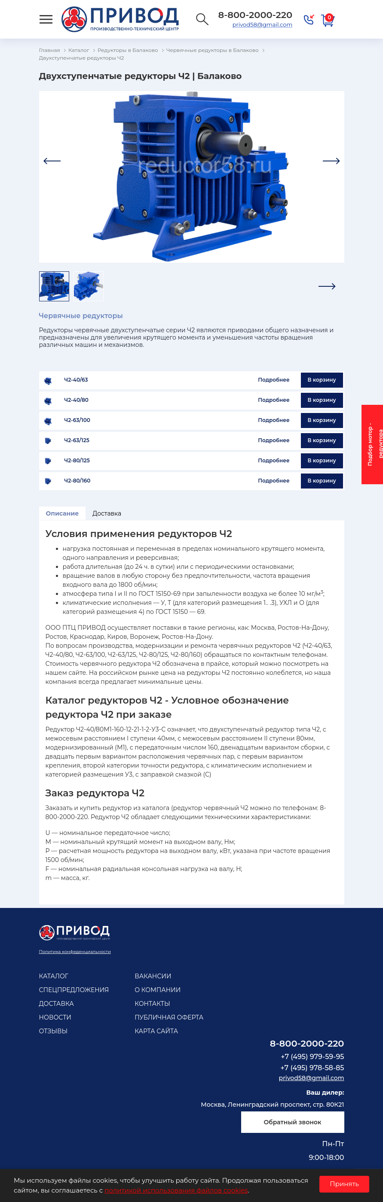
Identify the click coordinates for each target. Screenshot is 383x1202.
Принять (344, 1184)
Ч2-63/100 (77, 420)
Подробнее (273, 379)
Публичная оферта (169, 1017)
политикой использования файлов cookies (176, 1190)
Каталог (53, 976)
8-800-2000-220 (307, 1043)
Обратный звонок (292, 1122)
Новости (55, 1017)
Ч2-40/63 (76, 380)
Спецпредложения (74, 990)
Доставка (106, 513)
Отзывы (53, 1031)
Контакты (152, 1004)
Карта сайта (156, 1031)
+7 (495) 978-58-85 (312, 1068)
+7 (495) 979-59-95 (312, 1057)
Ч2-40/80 (76, 400)
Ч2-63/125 (76, 440)
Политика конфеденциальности (75, 951)
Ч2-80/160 (77, 481)
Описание (62, 513)
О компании (158, 990)
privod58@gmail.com (262, 24)
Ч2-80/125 (77, 461)
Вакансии (153, 976)
